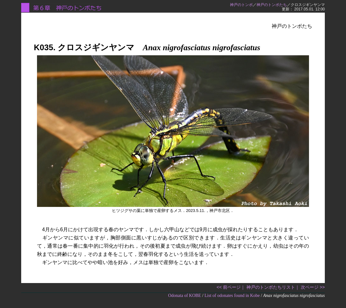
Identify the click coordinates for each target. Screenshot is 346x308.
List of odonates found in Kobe (232, 295)
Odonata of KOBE (184, 295)
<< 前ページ (229, 287)
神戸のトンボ (241, 5)
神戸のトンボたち (271, 5)
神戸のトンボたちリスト (270, 287)
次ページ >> (313, 287)
